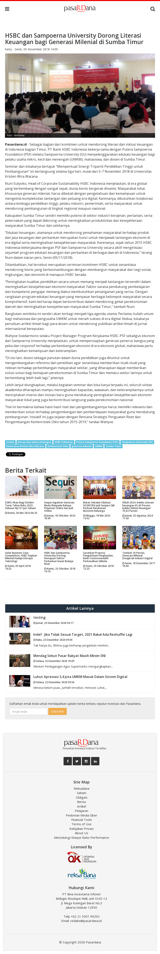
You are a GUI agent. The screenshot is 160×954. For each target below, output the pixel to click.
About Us (81, 833)
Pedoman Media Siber (81, 815)
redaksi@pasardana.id (86, 921)
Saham (81, 793)
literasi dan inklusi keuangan (34, 442)
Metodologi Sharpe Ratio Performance (81, 837)
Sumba (10, 442)
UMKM (98, 446)
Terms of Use (81, 824)
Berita (81, 802)
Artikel (81, 806)
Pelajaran (81, 811)
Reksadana (81, 788)
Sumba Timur (113, 446)
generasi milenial (81, 446)
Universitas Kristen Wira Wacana (25, 446)
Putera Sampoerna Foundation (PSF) (97, 442)
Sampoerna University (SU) (137, 442)
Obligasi (81, 797)
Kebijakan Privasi (81, 828)
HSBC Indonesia (64, 442)
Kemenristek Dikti (58, 446)
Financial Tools (81, 820)
